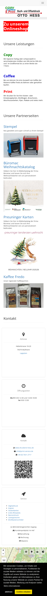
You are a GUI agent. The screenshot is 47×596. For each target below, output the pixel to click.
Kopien (11, 498)
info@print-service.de (24, 442)
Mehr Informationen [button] (12, 586)
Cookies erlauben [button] (23, 592)
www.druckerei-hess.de (24, 438)
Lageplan (23, 353)
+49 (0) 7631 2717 (24, 445)
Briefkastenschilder (16, 509)
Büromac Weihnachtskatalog (19, 165)
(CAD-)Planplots (14, 502)
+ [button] (3, 540)
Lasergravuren (14, 507)
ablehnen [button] (8, 592)
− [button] (3, 543)
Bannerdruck (13, 505)
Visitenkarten (13, 500)
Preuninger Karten (18, 217)
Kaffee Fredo (14, 276)
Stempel (10, 126)
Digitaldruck (13, 495)
